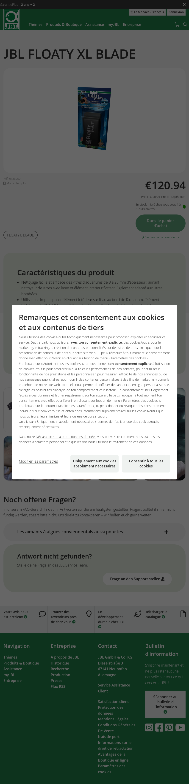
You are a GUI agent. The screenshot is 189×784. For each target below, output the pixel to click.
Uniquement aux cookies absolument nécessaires (94, 463)
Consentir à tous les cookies (146, 463)
